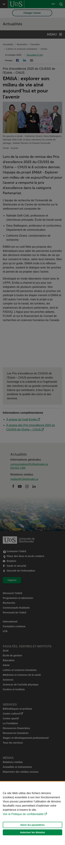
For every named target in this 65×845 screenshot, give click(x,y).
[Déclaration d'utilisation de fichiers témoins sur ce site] (32, 813)
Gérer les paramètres (32, 825)
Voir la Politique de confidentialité (23, 814)
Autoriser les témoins (32, 832)
